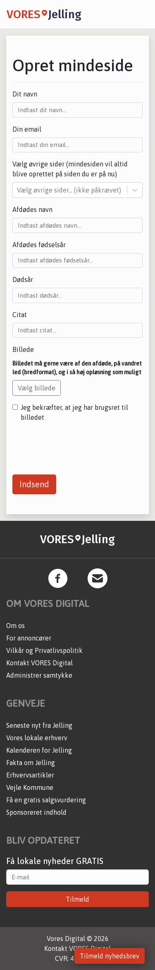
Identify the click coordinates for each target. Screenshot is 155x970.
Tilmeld (77, 899)
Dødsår (22, 279)
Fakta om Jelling (30, 762)
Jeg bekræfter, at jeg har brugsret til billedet (74, 412)
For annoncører (28, 638)
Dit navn (24, 94)
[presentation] (75, 445)
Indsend (34, 484)
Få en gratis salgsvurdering (46, 800)
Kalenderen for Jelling (39, 750)
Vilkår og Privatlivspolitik (44, 650)
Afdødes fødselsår (39, 244)
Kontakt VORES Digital (39, 663)
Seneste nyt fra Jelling (39, 725)
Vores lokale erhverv (36, 737)
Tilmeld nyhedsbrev (109, 956)
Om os (15, 625)
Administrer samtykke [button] (39, 675)
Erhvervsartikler (30, 775)
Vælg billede (36, 388)
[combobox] (18, 190)
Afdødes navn (32, 209)
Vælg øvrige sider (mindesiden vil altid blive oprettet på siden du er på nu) (70, 169)
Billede (23, 349)
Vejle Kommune (29, 787)
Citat (19, 314)
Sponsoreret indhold (36, 812)
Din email (26, 129)
